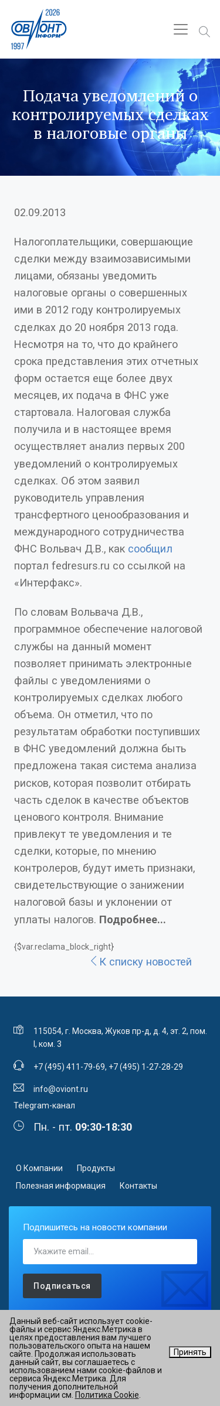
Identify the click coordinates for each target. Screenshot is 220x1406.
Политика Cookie (107, 1395)
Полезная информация (61, 1185)
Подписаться (62, 1286)
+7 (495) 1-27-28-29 (146, 1066)
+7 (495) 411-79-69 (69, 1066)
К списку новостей (140, 961)
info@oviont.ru (60, 1089)
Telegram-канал (44, 1105)
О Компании (39, 1168)
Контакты (138, 1185)
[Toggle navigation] (180, 29)
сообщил (150, 548)
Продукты (96, 1168)
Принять (190, 1352)
